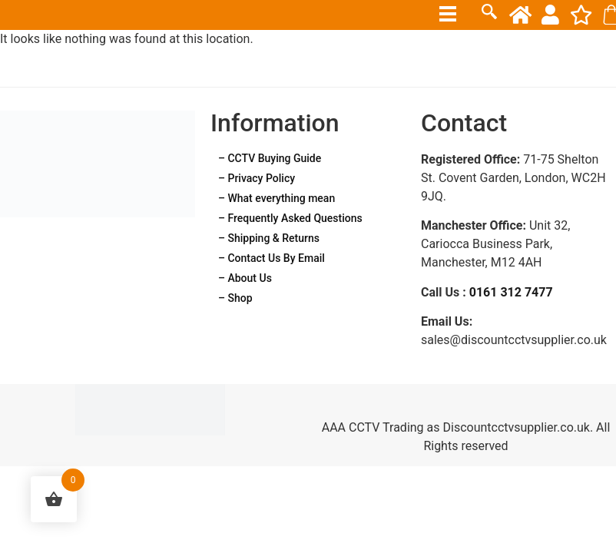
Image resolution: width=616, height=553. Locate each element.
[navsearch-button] (489, 14)
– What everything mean (276, 198)
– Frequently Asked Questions (290, 218)
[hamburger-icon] (447, 14)
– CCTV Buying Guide (269, 158)
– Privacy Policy (256, 178)
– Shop (235, 298)
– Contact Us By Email (271, 258)
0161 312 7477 (511, 292)
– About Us (245, 278)
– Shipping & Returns (269, 238)
